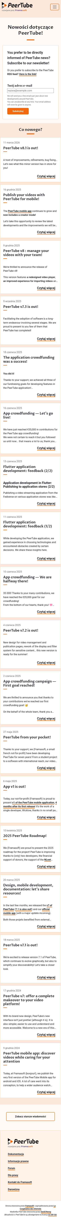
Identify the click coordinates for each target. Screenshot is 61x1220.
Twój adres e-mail (19, 86)
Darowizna (13, 1189)
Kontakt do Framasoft (20, 1182)
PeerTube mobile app (20, 211)
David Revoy (46, 1212)
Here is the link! (27, 74)
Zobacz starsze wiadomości (30, 1116)
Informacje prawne (18, 1161)
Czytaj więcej (46, 176)
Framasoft (29, 1206)
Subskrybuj (18, 111)
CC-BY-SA (52, 1215)
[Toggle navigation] (54, 7)
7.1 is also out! (23, 909)
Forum (11, 1168)
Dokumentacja (16, 1154)
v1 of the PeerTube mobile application (33, 802)
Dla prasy (13, 1175)
